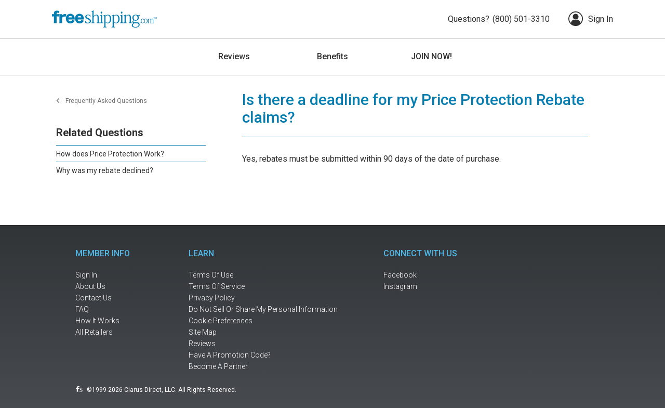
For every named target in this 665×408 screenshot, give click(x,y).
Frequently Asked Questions (106, 100)
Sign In (590, 18)
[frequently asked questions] (109, 309)
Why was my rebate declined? (104, 170)
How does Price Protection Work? (110, 154)
